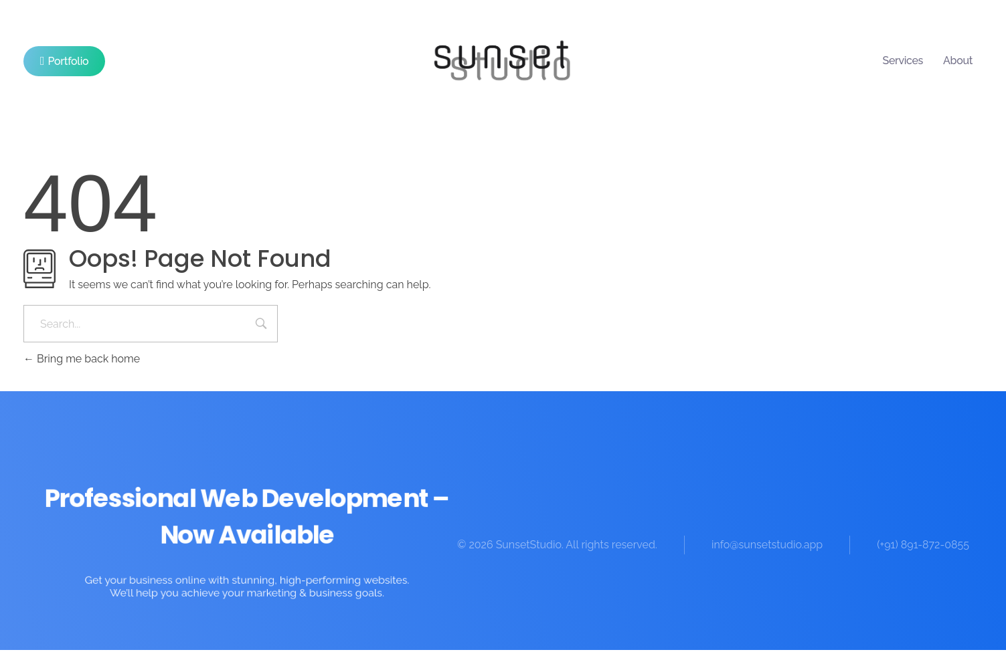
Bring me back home (81, 358)
